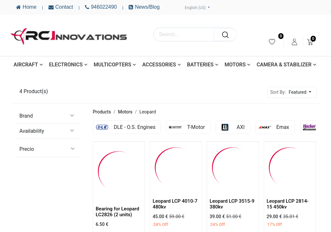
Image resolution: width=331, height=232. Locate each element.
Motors (125, 111)
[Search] (225, 34)
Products (102, 111)
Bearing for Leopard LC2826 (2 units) (117, 212)
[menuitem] (272, 41)
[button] (301, 92)
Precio (26, 149)
